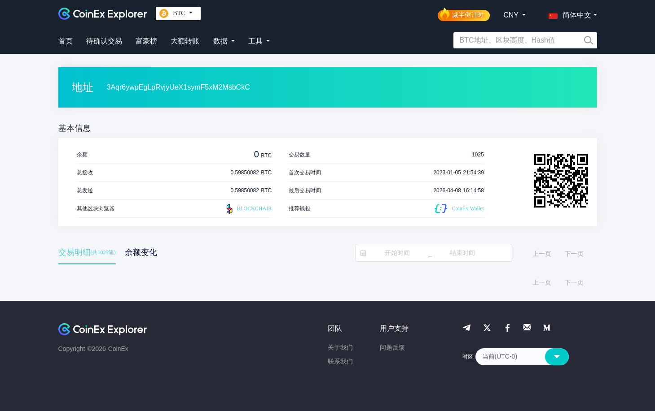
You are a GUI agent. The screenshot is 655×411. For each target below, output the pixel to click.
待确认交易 (104, 41)
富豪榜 (146, 41)
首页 (65, 41)
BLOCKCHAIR (248, 208)
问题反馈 (392, 347)
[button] (568, 13)
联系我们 (340, 361)
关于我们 (340, 347)
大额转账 (185, 41)
